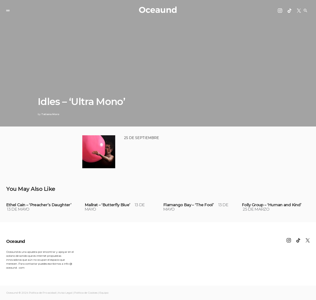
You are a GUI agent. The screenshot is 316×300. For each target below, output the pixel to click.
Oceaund (15, 241)
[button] (8, 10)
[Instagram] (280, 10)
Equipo (103, 292)
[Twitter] (299, 10)
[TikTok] (289, 10)
